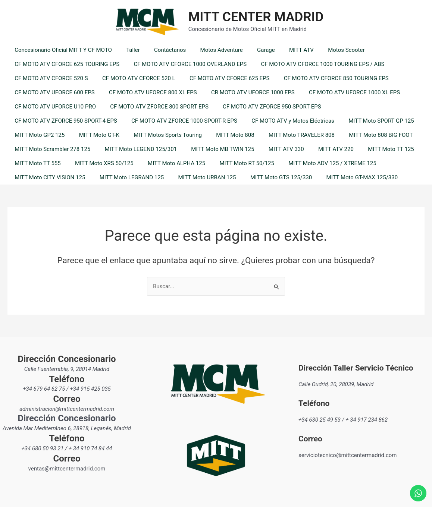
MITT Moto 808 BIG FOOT (364, 135)
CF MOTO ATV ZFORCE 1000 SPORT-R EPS (180, 120)
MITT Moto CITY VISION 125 (48, 177)
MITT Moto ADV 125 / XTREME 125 (319, 163)
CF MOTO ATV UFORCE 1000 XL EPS (343, 92)
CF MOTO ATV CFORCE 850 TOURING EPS (325, 78)
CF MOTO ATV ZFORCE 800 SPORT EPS (155, 106)
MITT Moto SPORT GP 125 (370, 120)
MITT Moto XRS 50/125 (100, 163)
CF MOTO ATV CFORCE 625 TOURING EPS (65, 64)
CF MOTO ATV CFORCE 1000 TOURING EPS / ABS (315, 64)
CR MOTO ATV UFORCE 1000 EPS (245, 92)
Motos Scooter (326, 50)
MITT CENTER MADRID (256, 17)
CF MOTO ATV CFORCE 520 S (50, 78)
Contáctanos (162, 50)
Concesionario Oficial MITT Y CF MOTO (61, 50)
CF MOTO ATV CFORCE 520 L (134, 78)
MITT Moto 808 (224, 135)
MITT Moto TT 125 (374, 149)
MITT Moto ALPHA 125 (168, 163)
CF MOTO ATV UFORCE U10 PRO (53, 106)
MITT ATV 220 (322, 149)
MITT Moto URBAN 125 (199, 177)
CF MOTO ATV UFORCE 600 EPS (53, 92)
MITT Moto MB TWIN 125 (215, 149)
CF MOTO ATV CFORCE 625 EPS (222, 78)
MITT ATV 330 (275, 149)
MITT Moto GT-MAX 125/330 (348, 177)
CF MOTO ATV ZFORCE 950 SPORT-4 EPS (64, 120)
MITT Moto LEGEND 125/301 (136, 149)
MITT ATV (284, 50)
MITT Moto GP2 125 (38, 135)
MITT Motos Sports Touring (160, 135)
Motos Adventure (210, 50)
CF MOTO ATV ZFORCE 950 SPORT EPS (264, 106)
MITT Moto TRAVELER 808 (287, 135)
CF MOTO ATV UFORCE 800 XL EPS (148, 92)
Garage (252, 50)
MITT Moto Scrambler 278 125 (51, 149)
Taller (128, 50)
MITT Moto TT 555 (36, 163)
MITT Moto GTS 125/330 (270, 177)
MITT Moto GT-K (94, 135)
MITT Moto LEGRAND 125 (127, 177)
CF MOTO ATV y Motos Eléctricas (285, 120)
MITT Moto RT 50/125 (236, 163)
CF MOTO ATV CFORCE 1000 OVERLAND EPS (185, 64)
